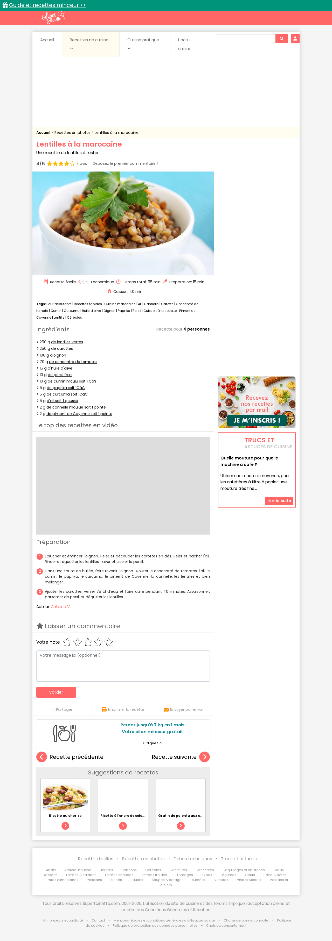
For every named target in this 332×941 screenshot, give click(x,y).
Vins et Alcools (249, 880)
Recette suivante (181, 757)
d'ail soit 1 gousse (62, 400)
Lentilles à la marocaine (117, 132)
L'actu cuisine (184, 44)
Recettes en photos (73, 132)
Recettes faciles (95, 859)
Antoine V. (61, 606)
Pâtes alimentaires (62, 880)
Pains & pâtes (275, 875)
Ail (140, 304)
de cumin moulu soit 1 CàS (72, 381)
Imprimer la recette (123, 709)
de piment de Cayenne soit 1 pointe (79, 413)
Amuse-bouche (77, 870)
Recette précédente (69, 757)
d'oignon (58, 355)
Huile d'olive (91, 310)
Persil (137, 310)
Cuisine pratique (143, 44)
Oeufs (250, 875)
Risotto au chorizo (65, 815)
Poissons (94, 880)
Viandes (221, 880)
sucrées (199, 880)
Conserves (205, 870)
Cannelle (151, 304)
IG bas (207, 875)
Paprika (124, 310)
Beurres (106, 870)
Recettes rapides (88, 304)
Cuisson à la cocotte (160, 310)
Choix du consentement (226, 925)
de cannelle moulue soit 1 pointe (76, 407)
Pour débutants (59, 304)
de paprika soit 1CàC (66, 387)
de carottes (62, 348)
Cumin (56, 310)
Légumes (228, 875)
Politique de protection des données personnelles (155, 925)
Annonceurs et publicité (63, 920)
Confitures (178, 870)
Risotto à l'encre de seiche (123, 815)
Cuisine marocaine (120, 304)
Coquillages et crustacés (244, 870)
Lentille (59, 317)
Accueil (47, 40)
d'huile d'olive (60, 368)
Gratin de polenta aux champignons (190, 815)
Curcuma (72, 310)
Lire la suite (279, 500)
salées (116, 880)
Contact (98, 920)
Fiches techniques (193, 859)
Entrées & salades (81, 875)
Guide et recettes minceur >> (47, 5)
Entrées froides (154, 875)
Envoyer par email (183, 709)
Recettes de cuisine (89, 44)
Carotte (167, 304)
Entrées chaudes (119, 875)
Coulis (278, 870)
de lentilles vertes (67, 342)
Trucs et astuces (239, 859)
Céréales (74, 317)
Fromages (184, 875)
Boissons (129, 870)
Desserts (50, 875)
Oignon (109, 310)
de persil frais (60, 374)
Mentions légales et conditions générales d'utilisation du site (164, 920)
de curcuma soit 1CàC (67, 394)
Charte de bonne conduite (246, 920)
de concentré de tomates (73, 361)
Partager (62, 709)
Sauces (136, 880)
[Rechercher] (281, 38)
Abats (51, 870)
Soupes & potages (167, 880)
